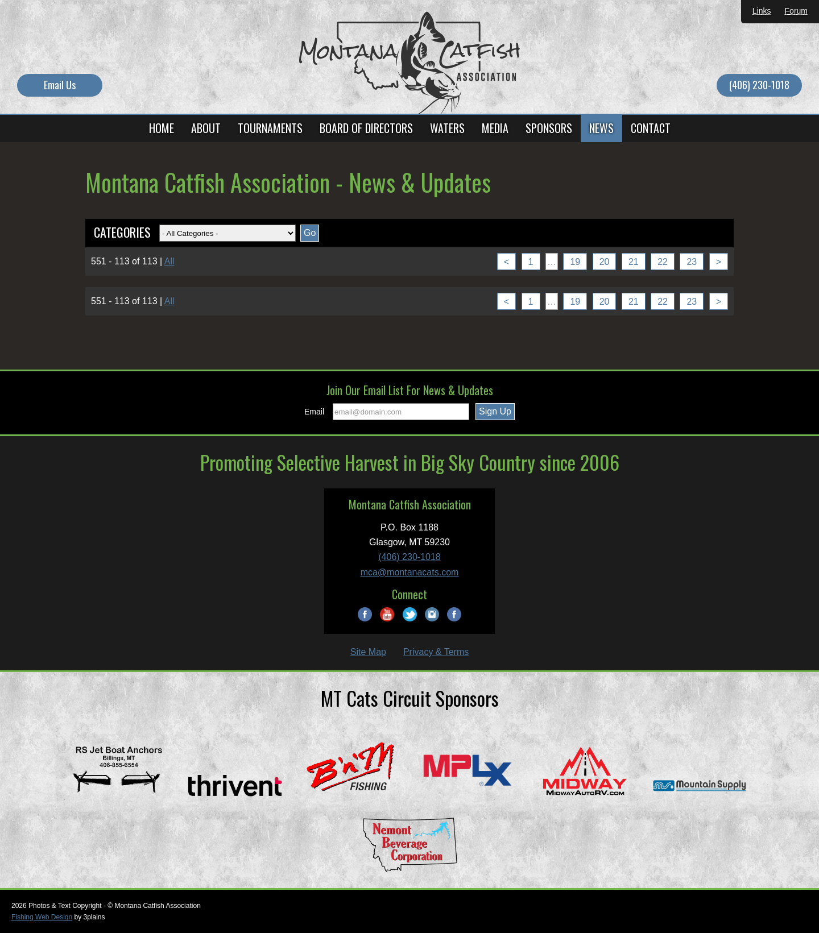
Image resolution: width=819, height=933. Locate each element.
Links (761, 10)
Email (314, 411)
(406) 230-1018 (759, 84)
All (169, 261)
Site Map (368, 652)
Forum (796, 10)
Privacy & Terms (436, 652)
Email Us (60, 84)
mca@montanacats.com (410, 572)
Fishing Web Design (41, 917)
